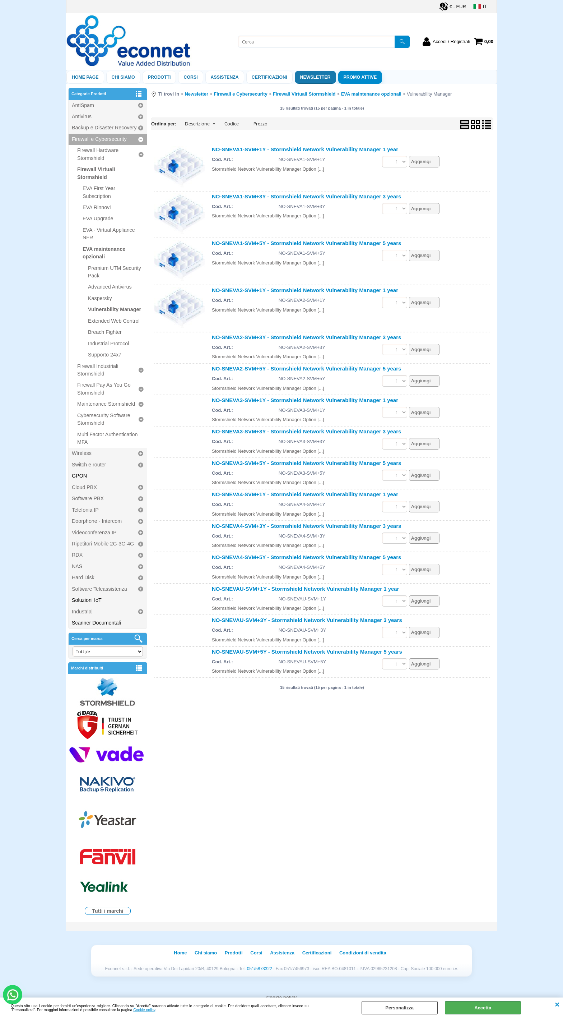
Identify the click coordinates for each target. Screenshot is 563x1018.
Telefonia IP (85, 510)
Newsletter (315, 77)
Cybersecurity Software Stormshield (103, 419)
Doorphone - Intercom (97, 521)
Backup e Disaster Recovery (104, 127)
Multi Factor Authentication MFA (107, 438)
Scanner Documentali (96, 623)
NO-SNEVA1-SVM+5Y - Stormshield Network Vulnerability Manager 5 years (306, 243)
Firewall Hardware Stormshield (97, 154)
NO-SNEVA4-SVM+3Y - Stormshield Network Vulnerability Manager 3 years (306, 526)
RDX (77, 555)
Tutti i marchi (108, 911)
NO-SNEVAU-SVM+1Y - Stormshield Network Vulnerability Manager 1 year (305, 589)
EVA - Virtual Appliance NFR (109, 233)
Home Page (85, 77)
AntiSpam (83, 105)
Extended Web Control (114, 321)
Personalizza (399, 1007)
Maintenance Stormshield (106, 404)
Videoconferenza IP (94, 532)
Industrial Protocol (108, 343)
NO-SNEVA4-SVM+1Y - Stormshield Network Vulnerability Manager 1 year (305, 494)
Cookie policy (144, 1010)
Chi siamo (123, 77)
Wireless (82, 453)
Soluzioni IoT (87, 600)
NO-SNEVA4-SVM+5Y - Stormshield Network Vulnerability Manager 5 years (306, 557)
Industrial (82, 611)
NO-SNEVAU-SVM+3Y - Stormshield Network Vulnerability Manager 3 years (307, 620)
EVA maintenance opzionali (104, 252)
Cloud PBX (84, 487)
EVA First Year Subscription (99, 192)
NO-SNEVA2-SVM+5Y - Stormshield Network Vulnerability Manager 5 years (306, 368)
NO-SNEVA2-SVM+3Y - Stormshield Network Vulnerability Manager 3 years (306, 337)
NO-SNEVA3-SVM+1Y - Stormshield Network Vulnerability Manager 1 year (305, 400)
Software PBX (88, 498)
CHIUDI (557, 1004)
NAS (77, 566)
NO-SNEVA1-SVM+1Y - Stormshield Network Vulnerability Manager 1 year (305, 149)
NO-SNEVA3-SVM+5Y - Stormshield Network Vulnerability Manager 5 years (306, 463)
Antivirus (82, 116)
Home (180, 952)
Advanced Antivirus (110, 287)
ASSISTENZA (225, 77)
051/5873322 (259, 968)
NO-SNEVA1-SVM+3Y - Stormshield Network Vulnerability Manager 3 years (306, 196)
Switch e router (89, 464)
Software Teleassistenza (99, 589)
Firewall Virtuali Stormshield (96, 173)
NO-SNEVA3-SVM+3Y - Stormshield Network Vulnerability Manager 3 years (306, 431)
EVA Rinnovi (97, 207)
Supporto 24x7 (104, 355)
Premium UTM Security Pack (114, 271)
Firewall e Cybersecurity (99, 139)
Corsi (190, 77)
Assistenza (282, 952)
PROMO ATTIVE (360, 77)
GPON (79, 476)
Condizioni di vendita (362, 952)
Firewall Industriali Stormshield (97, 370)
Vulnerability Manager (114, 309)
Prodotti (159, 77)
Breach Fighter (105, 332)
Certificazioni (269, 77)
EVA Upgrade (98, 218)
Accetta (482, 1007)
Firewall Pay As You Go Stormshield (104, 388)
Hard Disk (83, 577)
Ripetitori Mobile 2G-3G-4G (103, 544)
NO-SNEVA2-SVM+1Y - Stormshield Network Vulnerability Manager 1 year (305, 290)
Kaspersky (100, 298)
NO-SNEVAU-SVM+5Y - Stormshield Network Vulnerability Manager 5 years (307, 652)
